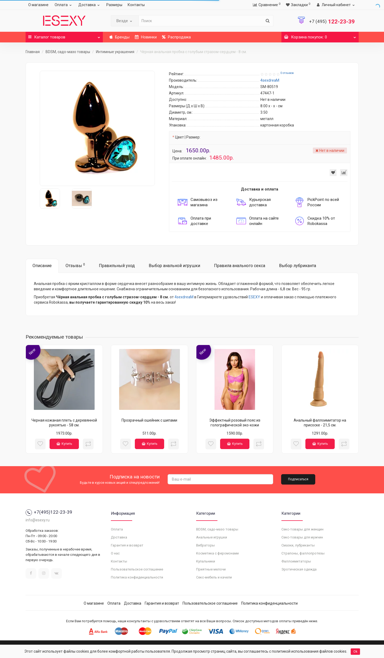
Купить (64, 444)
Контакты (136, 5)
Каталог (64, 35)
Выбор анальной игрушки (174, 265)
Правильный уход (117, 265)
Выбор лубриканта (297, 265)
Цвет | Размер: (187, 137)
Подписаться (298, 479)
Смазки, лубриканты (298, 545)
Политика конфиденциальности (137, 577)
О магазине (38, 5)
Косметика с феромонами (217, 553)
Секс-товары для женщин (302, 529)
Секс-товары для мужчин (302, 537)
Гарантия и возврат (127, 545)
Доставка (89, 5)
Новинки (146, 37)
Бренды (120, 37)
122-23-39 (332, 21)
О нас (115, 553)
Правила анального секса (239, 265)
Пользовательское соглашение (137, 569)
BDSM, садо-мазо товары (68, 52)
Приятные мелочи (211, 569)
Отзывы (75, 265)
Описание (42, 265)
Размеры (114, 5)
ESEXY (254, 297)
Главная (33, 52)
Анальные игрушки (211, 537)
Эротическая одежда (299, 569)
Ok (355, 651)
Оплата (64, 5)
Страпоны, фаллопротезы (303, 553)
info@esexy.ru (38, 520)
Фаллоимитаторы (296, 561)
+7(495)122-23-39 (49, 512)
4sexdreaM (184, 297)
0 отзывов (287, 73)
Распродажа (176, 37)
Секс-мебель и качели (214, 577)
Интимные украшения (115, 52)
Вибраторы (205, 545)
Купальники (205, 561)
